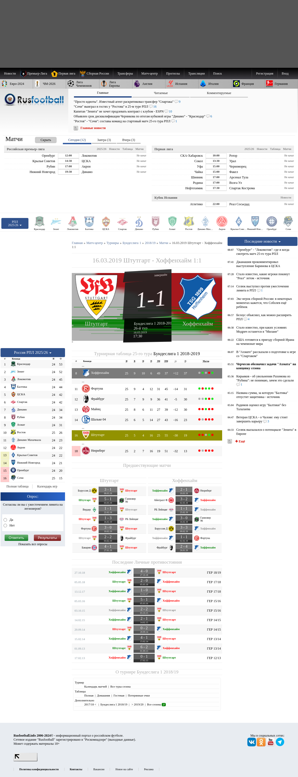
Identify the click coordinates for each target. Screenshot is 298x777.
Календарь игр (47, 486)
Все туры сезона (120, 686)
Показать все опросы (32, 544)
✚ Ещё (239, 441)
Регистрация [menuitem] (264, 73)
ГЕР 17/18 (214, 582)
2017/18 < (90, 704)
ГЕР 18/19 (214, 572)
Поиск (217, 73)
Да (11, 520)
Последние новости (262, 241)
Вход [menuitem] (285, 73)
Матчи (139, 148)
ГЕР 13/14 (214, 639)
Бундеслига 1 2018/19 (158, 672)
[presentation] (40, 139)
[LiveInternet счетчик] (25, 760)
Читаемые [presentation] (161, 93)
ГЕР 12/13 (214, 658)
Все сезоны (156, 704)
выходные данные (121, 739)
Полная (88, 695)
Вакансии (99, 769)
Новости (114, 148)
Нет (12, 525)
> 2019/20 (137, 704)
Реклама (149, 769)
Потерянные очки (139, 695)
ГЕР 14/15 (214, 620)
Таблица (127, 148)
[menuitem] (96, 73)
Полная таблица (17, 486)
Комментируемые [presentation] (219, 93)
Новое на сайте (124, 769)
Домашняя (103, 695)
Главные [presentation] (103, 93)
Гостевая (119, 695)
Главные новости (93, 128)
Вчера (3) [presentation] (128, 140)
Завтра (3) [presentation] (104, 140)
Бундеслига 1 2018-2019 (154, 323)
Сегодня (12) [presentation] (77, 140)
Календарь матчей (95, 686)
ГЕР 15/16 (214, 601)
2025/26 (101, 148)
